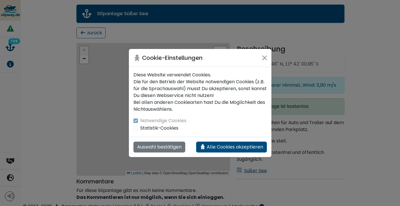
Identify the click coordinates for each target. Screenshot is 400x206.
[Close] (264, 57)
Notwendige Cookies (163, 120)
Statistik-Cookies (159, 128)
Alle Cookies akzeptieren (231, 147)
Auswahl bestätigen (159, 147)
